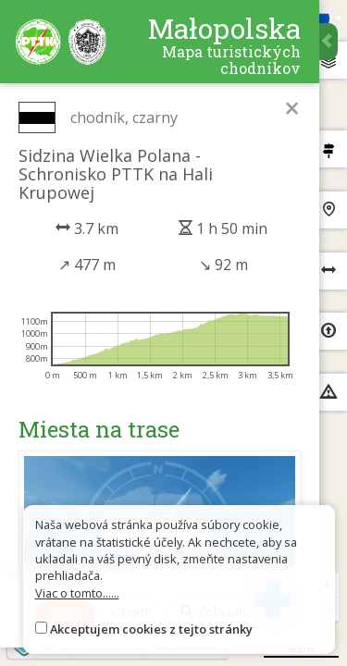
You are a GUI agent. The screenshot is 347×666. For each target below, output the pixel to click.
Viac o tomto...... (77, 593)
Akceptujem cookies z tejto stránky (151, 629)
